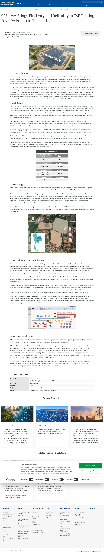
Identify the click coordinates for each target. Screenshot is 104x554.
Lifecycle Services (36, 527)
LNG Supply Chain (7, 516)
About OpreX (63, 519)
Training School (78, 524)
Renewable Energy (11, 425)
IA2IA (61, 523)
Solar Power (43, 425)
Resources (14, 10)
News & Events (51, 2)
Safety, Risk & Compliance (21, 516)
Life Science (35, 529)
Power (75, 425)
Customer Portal (79, 520)
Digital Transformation (66, 526)
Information (35, 514)
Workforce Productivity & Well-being (24, 512)
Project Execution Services (36, 524)
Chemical (5, 518)
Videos (47, 518)
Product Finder (78, 518)
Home (2, 10)
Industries (29, 5)
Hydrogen (5, 525)
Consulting (34, 521)
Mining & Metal (7, 527)
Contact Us (97, 5)
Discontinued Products (80, 522)
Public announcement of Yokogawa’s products (38, 532)
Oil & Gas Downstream (8, 514)
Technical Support (79, 512)
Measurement (35, 519)
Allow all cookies (90, 536)
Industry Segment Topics (64, 516)
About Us (58, 2)
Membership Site (71, 2)
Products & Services (52, 5)
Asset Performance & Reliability (23, 520)
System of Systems (65, 521)
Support (87, 5)
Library (64, 5)
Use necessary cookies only (90, 542)
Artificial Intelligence (65, 528)
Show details (85, 550)
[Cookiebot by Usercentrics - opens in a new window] (10, 551)
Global (78, 2)
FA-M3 (40, 480)
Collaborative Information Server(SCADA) (14, 481)
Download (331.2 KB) (90, 33)
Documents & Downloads (49, 512)
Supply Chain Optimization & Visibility (23, 530)
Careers (64, 2)
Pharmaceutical (7, 530)
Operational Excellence (23, 523)
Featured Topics (75, 5)
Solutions (39, 5)
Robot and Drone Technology (64, 531)
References (22, 10)
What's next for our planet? (65, 512)
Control (33, 516)
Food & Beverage (7, 532)
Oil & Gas (5, 512)
